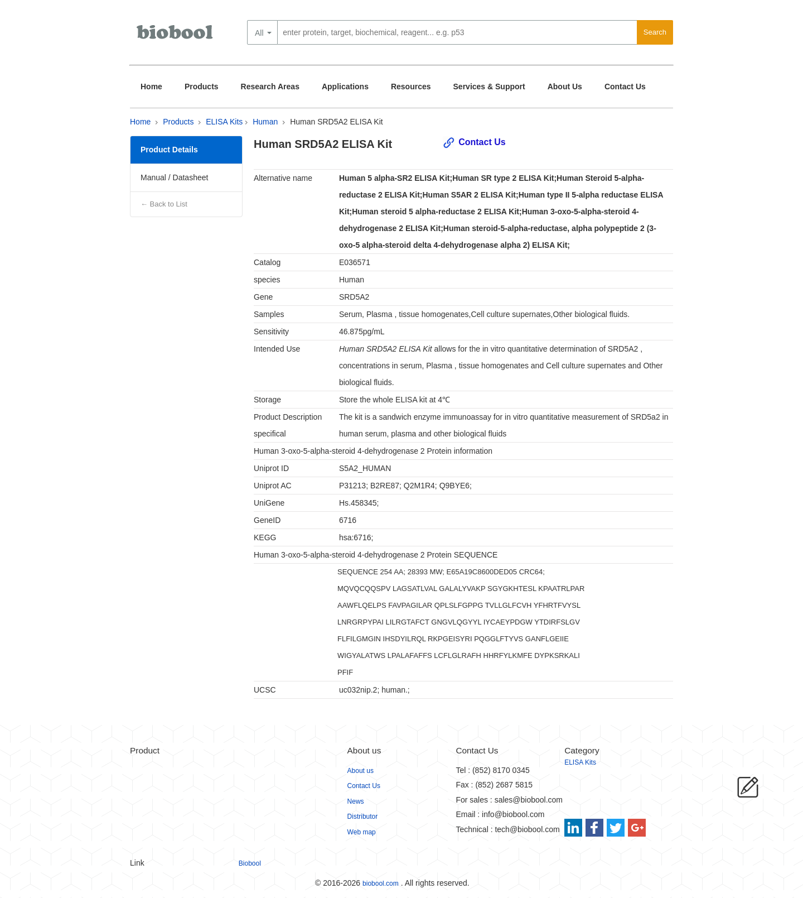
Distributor (362, 816)
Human (265, 121)
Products (202, 86)
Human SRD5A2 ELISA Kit (336, 121)
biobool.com (380, 883)
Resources (411, 86)
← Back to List (164, 204)
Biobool (250, 863)
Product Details (169, 149)
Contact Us (625, 86)
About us (360, 771)
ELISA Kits (224, 121)
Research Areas (270, 86)
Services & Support (489, 86)
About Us (565, 86)
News (355, 801)
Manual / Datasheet (174, 177)
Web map (361, 832)
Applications (345, 86)
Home (151, 86)
